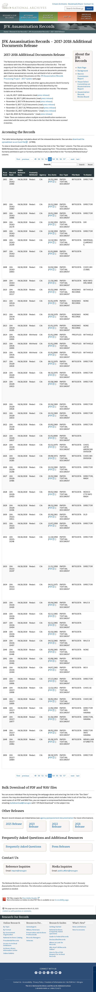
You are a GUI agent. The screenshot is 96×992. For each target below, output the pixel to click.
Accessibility (27, 982)
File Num (76, 175)
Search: (47, 164)
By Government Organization (9, 933)
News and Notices (79, 927)
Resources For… (34, 923)
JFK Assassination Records (39, 32)
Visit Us (67, 16)
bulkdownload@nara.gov (20, 803)
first (18, 159)
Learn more (74, 987)
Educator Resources (48, 16)
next (72, 159)
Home (6, 32)
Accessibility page (61, 900)
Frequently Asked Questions (23, 846)
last (78, 159)
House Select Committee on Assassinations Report (84, 85)
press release (43, 95)
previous (25, 159)
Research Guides (57, 923)
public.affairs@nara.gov (68, 870)
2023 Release (33, 825)
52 (46, 159)
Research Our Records (9, 16)
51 (43, 159)
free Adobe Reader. (30, 898)
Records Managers (33, 937)
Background (83, 70)
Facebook (36, 972)
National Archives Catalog (12, 937)
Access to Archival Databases (10, 944)
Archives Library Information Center (10, 949)
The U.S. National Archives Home (24, 6)
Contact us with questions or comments (17, 911)
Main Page (82, 67)
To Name (87, 175)
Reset (90, 164)
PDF (50, 181)
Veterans (29, 940)
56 (61, 159)
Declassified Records (57, 939)
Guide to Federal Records (59, 936)
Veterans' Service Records (29, 16)
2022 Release (56, 825)
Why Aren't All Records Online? (57, 948)
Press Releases (61, 846)
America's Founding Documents (86, 16)
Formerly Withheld (33, 173)
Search (89, 8)
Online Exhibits (8, 953)
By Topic (6, 927)
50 (39, 159)
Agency (43, 175)
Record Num (12, 173)
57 (64, 159)
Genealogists (31, 927)
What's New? (78, 923)
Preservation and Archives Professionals (36, 933)
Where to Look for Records (56, 943)
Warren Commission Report (83, 76)
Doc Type (64, 175)
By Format (7, 930)
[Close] (93, 969)
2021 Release (79, 825)
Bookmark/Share (75, 4)
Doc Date (52, 175)
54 (53, 159)
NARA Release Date (21, 172)
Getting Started (55, 927)
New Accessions (78, 930)
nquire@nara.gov (19, 870)
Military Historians (33, 930)
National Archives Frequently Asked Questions (56, 932)
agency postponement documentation (56, 818)
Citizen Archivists (59, 4)
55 (57, 159)
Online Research (11, 923)
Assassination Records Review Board (83, 94)
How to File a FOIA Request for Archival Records (57, 954)
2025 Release (14, 823)
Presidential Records (11, 940)
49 (35, 159)
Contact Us (89, 4)
